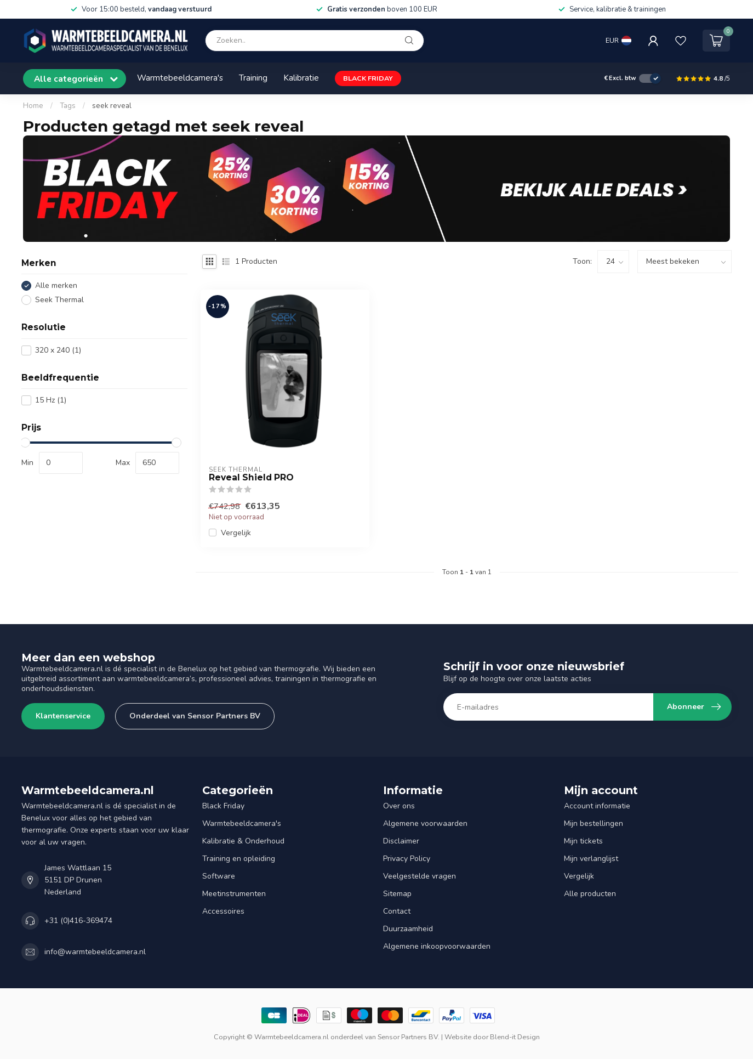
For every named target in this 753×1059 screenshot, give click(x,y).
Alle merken (56, 285)
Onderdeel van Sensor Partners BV (194, 716)
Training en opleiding (238, 858)
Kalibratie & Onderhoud (243, 841)
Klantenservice (63, 716)
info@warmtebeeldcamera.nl (95, 952)
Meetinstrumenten (234, 893)
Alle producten (590, 893)
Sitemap (397, 893)
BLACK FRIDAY (368, 78)
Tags (68, 106)
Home (33, 106)
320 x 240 (58, 350)
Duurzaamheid (408, 929)
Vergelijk (236, 533)
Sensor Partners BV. (409, 1036)
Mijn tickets (583, 841)
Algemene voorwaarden (425, 823)
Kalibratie (301, 77)
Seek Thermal (59, 300)
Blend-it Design (515, 1036)
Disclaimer (401, 841)
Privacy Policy (406, 858)
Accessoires (223, 911)
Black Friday (223, 806)
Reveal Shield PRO (251, 478)
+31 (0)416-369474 (78, 920)
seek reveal (112, 106)
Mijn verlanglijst (591, 858)
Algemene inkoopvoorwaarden (436, 946)
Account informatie (597, 806)
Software (218, 876)
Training (253, 77)
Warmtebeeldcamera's (180, 77)
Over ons (399, 806)
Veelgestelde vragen (419, 876)
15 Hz (50, 400)
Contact (396, 911)
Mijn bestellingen (593, 823)
